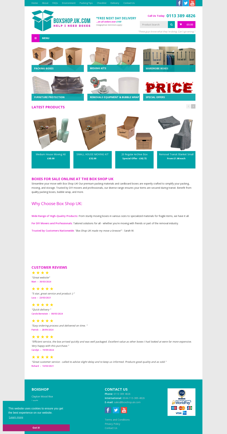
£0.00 (190, 24)
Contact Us (129, 3)
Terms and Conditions (117, 419)
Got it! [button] (36, 427)
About (45, 3)
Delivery (115, 3)
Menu (40, 38)
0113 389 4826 (181, 15)
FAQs (55, 3)
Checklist (101, 3)
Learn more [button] (16, 417)
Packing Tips (86, 3)
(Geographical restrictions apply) (109, 25)
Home (35, 3)
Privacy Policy (112, 423)
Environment (68, 3)
